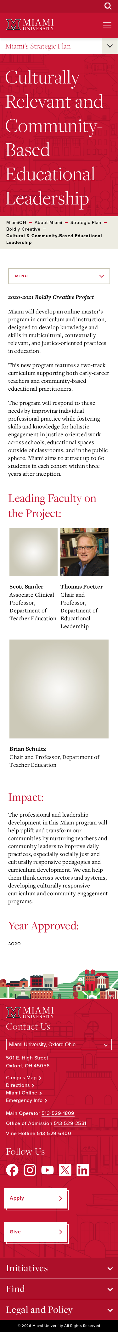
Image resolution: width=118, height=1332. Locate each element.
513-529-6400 (54, 1133)
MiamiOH (16, 222)
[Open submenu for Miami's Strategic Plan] (110, 46)
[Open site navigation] (107, 25)
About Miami (48, 222)
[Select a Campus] (59, 1044)
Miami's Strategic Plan (38, 46)
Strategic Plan (85, 222)
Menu (21, 276)
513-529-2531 (70, 1123)
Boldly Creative (23, 229)
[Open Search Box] (108, 6)
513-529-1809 (58, 1113)
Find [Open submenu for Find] (15, 1288)
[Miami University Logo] (30, 25)
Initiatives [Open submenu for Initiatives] (27, 1267)
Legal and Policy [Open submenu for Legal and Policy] (39, 1309)
